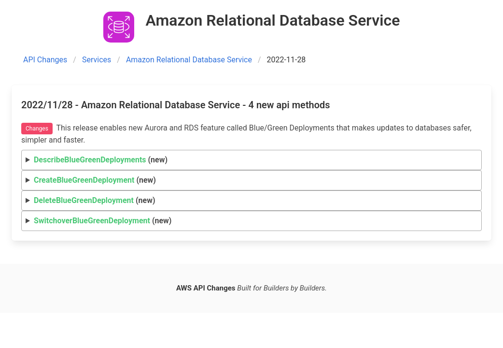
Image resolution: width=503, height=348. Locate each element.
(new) (101, 159)
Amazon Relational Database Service (189, 59)
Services (96, 59)
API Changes (45, 59)
